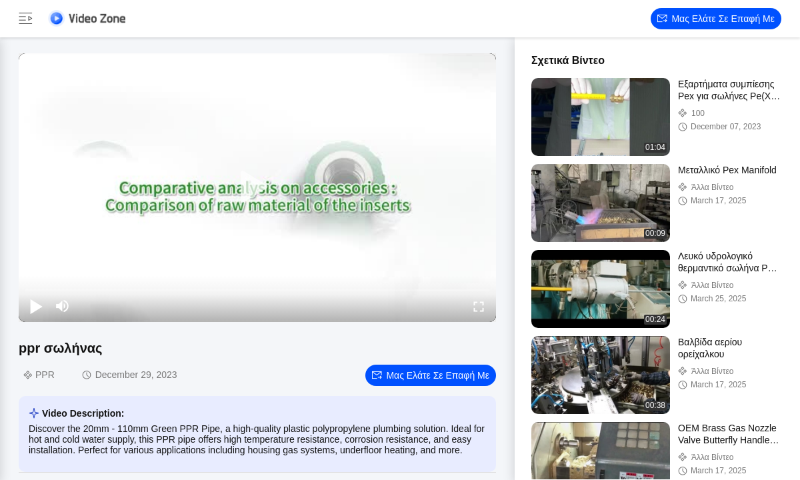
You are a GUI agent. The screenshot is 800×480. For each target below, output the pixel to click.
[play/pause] (36, 306)
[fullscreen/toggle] (478, 306)
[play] (257, 187)
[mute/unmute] (62, 306)
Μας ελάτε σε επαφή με (716, 18)
